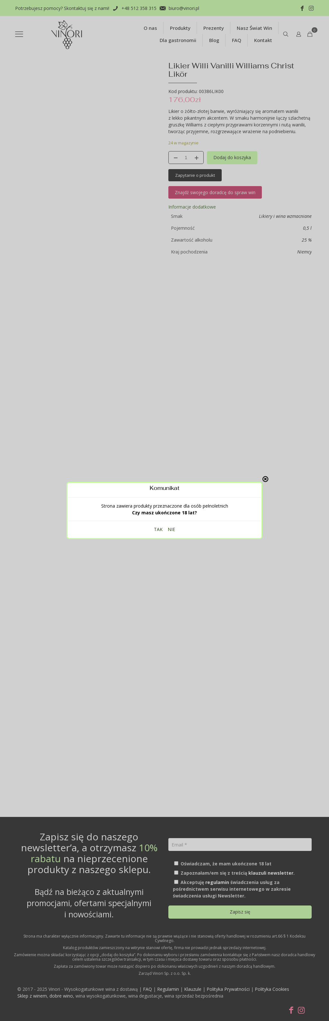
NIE (171, 324)
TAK (158, 324)
